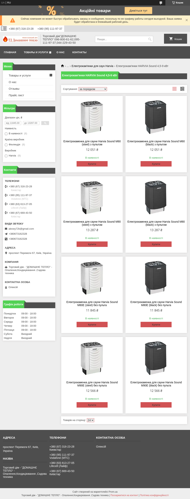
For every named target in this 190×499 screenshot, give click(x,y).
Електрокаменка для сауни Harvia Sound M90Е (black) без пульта (156, 384)
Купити (92, 163)
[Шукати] (149, 39)
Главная (10, 52)
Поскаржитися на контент (124, 495)
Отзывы (14, 88)
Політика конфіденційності (154, 495)
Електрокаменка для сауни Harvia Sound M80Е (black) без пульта (156, 303)
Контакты (79, 52)
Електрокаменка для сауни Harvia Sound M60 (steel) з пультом (92, 143)
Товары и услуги (36, 52)
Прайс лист (16, 95)
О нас (61, 52)
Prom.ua (113, 491)
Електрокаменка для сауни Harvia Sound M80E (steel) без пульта (92, 303)
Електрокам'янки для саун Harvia (92, 66)
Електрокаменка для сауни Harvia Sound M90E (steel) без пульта (92, 384)
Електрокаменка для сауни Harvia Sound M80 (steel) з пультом (92, 223)
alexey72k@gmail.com (21, 228)
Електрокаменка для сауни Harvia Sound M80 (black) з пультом (156, 223)
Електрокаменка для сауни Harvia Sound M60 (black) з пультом (156, 143)
